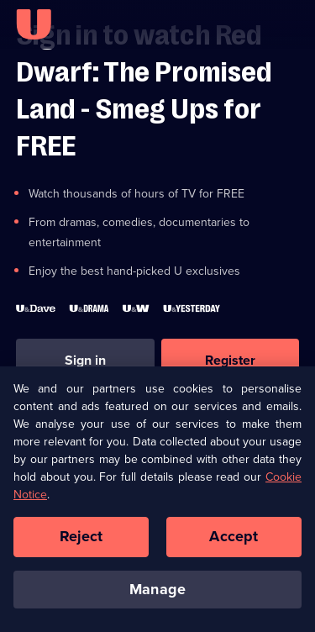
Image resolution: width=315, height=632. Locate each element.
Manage (157, 594)
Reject (81, 541)
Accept (233, 541)
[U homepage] (33, 24)
